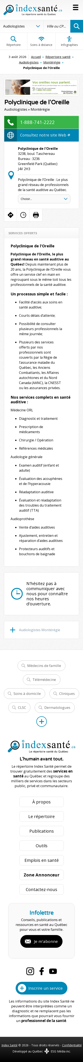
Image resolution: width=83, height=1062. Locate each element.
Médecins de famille (44, 665)
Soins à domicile (27, 693)
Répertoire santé (58, 57)
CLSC (22, 707)
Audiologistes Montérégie (39, 630)
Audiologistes (29, 62)
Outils (42, 845)
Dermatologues (57, 707)
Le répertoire (41, 816)
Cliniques (67, 693)
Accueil (36, 57)
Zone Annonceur (42, 875)
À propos (41, 802)
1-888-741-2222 (37, 122)
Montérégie (51, 62)
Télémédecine (44, 679)
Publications (41, 831)
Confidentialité (72, 1045)
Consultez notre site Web (45, 135)
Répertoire (13, 41)
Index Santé (9, 1045)
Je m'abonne (46, 941)
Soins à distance (41, 41)
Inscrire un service (45, 988)
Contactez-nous (41, 889)
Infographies (69, 41)
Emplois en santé (41, 860)
